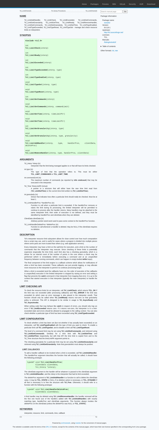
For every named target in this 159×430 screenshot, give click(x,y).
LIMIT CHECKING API (31, 286)
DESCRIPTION (27, 234)
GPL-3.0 (49, 427)
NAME (23, 16)
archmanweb (65, 423)
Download (151, 4)
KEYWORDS (26, 409)
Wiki (114, 4)
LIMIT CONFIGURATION (32, 319)
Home (84, 4)
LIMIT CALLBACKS (31, 349)
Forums (105, 4)
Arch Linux (13, 3)
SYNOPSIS (25, 35)
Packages (95, 4)
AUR (141, 4)
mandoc (78, 423)
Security (132, 4)
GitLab (122, 4)
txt (113, 51)
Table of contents (109, 46)
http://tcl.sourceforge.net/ (113, 32)
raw (116, 51)
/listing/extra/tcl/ (110, 42)
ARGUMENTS (27, 159)
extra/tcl (107, 23)
